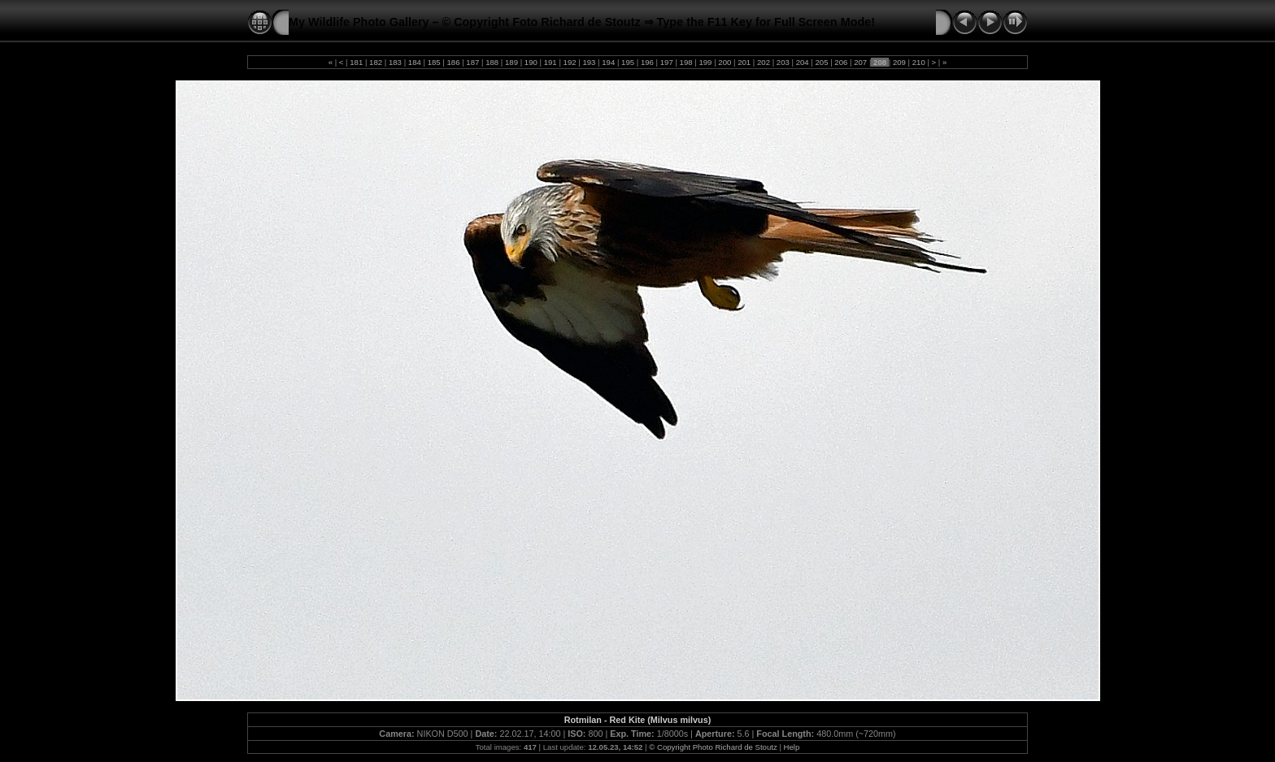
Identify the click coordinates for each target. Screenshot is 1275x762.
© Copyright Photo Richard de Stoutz (713, 747)
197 (666, 62)
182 (375, 62)
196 (646, 62)
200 (724, 62)
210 (918, 62)
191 (550, 62)
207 (860, 62)
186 (453, 62)
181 (356, 62)
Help (792, 747)
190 (530, 62)
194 (608, 62)
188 (492, 62)
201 (743, 62)
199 (705, 62)
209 (898, 62)
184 (414, 62)
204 (802, 62)
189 (511, 62)
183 (394, 62)
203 (782, 62)
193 (589, 62)
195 (627, 62)
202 (763, 62)
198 (685, 62)
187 (472, 62)
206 (841, 62)
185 (433, 62)
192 (569, 62)
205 (821, 62)
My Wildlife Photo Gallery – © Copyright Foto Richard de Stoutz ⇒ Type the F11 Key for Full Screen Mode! (582, 21)
